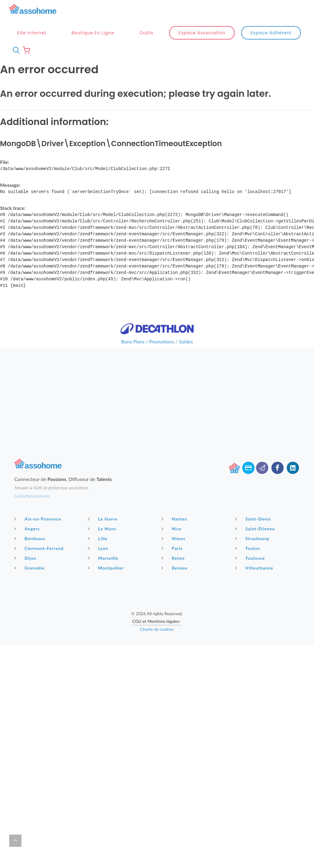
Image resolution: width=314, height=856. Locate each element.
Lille (98, 497)
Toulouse (251, 516)
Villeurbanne (255, 526)
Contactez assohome (32, 455)
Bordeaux (30, 497)
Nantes (175, 477)
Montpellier (107, 526)
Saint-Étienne (256, 487)
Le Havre (103, 477)
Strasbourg (253, 497)
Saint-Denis (254, 477)
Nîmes (174, 497)
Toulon (248, 507)
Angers (28, 487)
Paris (173, 507)
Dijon (26, 516)
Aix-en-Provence (38, 477)
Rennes (175, 526)
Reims (174, 516)
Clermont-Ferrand (40, 507)
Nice (172, 487)
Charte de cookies (157, 588)
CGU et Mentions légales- (156, 580)
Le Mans (103, 487)
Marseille (104, 516)
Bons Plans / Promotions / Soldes (157, 300)
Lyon (99, 507)
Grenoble (30, 526)
